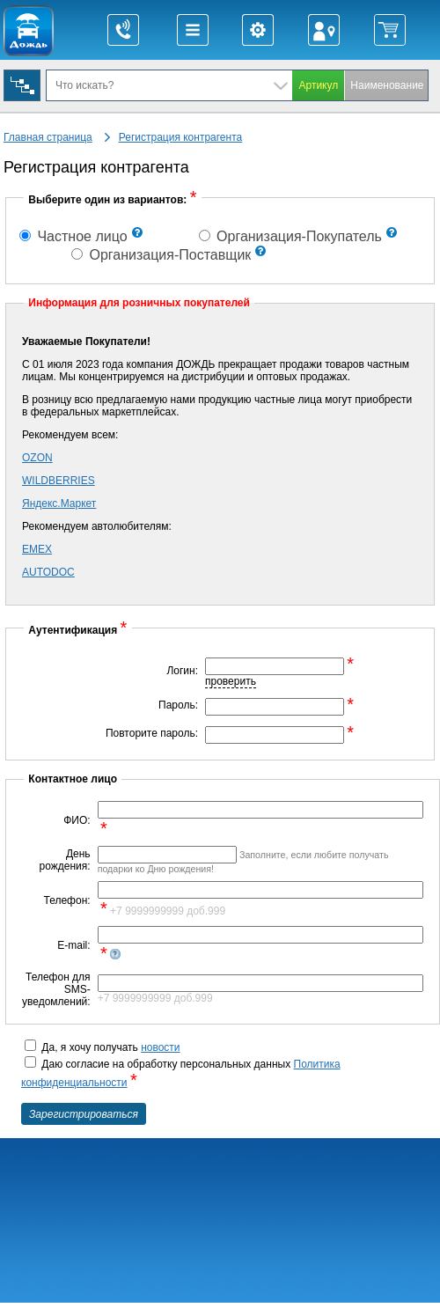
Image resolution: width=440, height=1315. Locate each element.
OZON (37, 458)
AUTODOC (48, 572)
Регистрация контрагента (180, 137)
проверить (230, 681)
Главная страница (48, 137)
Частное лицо (73, 236)
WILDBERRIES (58, 480)
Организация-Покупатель (290, 236)
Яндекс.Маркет (59, 503)
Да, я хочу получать (102, 1047)
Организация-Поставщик (161, 254)
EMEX (37, 549)
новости (160, 1047)
